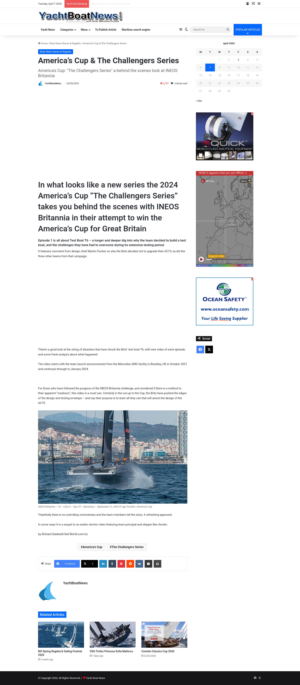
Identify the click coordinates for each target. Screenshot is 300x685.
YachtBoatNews (53, 83)
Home (43, 43)
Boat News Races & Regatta (65, 43)
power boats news (101, 3)
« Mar (199, 100)
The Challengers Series (128, 547)
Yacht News (48, 29)
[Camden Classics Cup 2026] (164, 634)
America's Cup (92, 547)
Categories (66, 29)
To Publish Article (105, 29)
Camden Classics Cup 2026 (157, 651)
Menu (84, 29)
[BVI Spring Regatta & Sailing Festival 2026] (61, 634)
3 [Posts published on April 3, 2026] (238, 59)
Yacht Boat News (95, 678)
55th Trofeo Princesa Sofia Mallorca (111, 651)
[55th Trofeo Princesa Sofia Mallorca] (113, 634)
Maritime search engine (136, 29)
